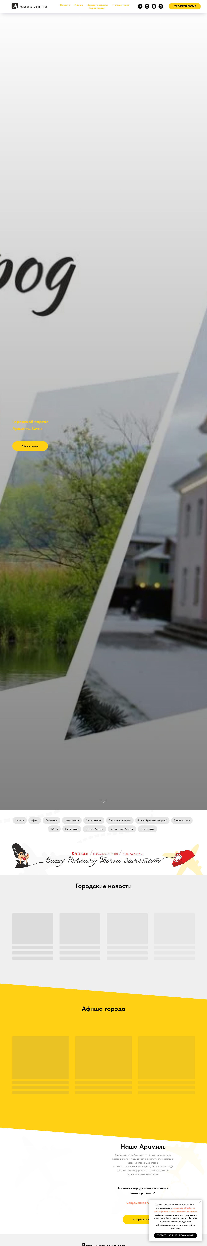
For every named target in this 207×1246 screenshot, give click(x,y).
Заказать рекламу (98, 4)
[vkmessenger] (147, 6)
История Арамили (94, 829)
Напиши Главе (121, 4)
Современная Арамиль (122, 829)
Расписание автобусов (120, 820)
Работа (54, 829)
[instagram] (161, 6)
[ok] (154, 6)
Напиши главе (72, 820)
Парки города (147, 829)
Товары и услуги (182, 820)
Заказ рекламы (93, 820)
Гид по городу (97, 7)
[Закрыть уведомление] (199, 1202)
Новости (65, 4)
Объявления (51, 820)
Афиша (79, 4)
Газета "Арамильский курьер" (152, 820)
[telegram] (140, 6)
